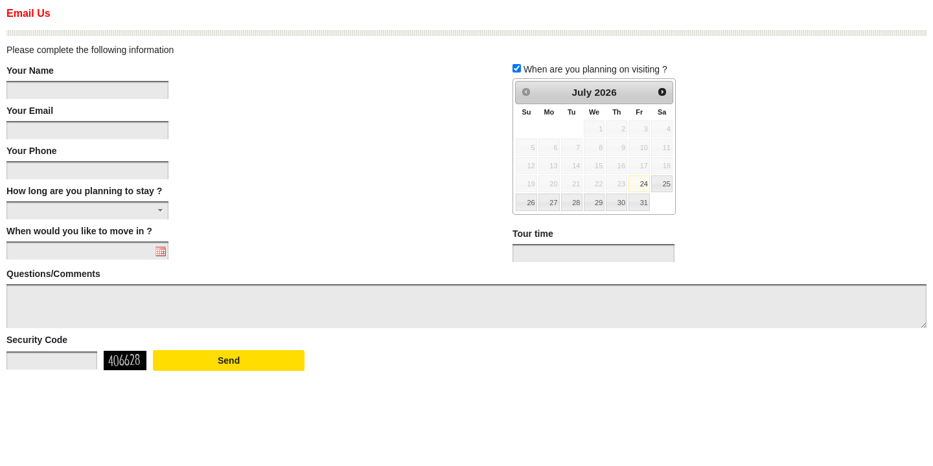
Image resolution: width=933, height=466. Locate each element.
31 (644, 202)
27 (553, 202)
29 (599, 202)
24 (644, 184)
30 (621, 202)
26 (531, 202)
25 (667, 184)
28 (576, 202)
